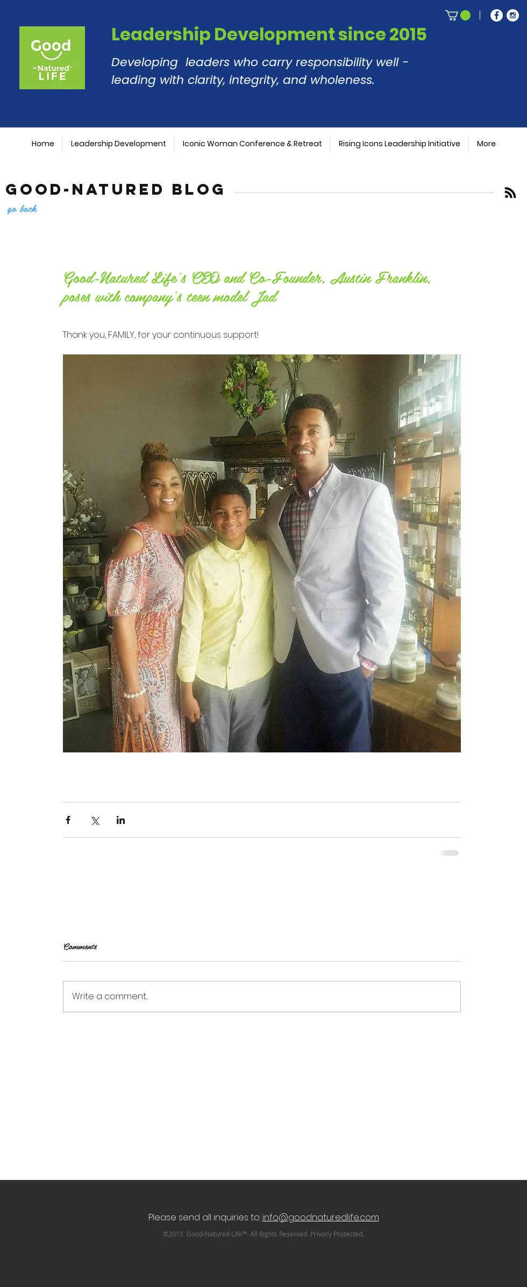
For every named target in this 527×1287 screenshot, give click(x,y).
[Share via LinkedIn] (121, 820)
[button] (458, 15)
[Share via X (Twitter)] (94, 820)
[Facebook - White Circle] (496, 15)
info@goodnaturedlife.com (320, 1217)
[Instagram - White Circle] (513, 15)
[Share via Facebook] (68, 820)
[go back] (41, 208)
